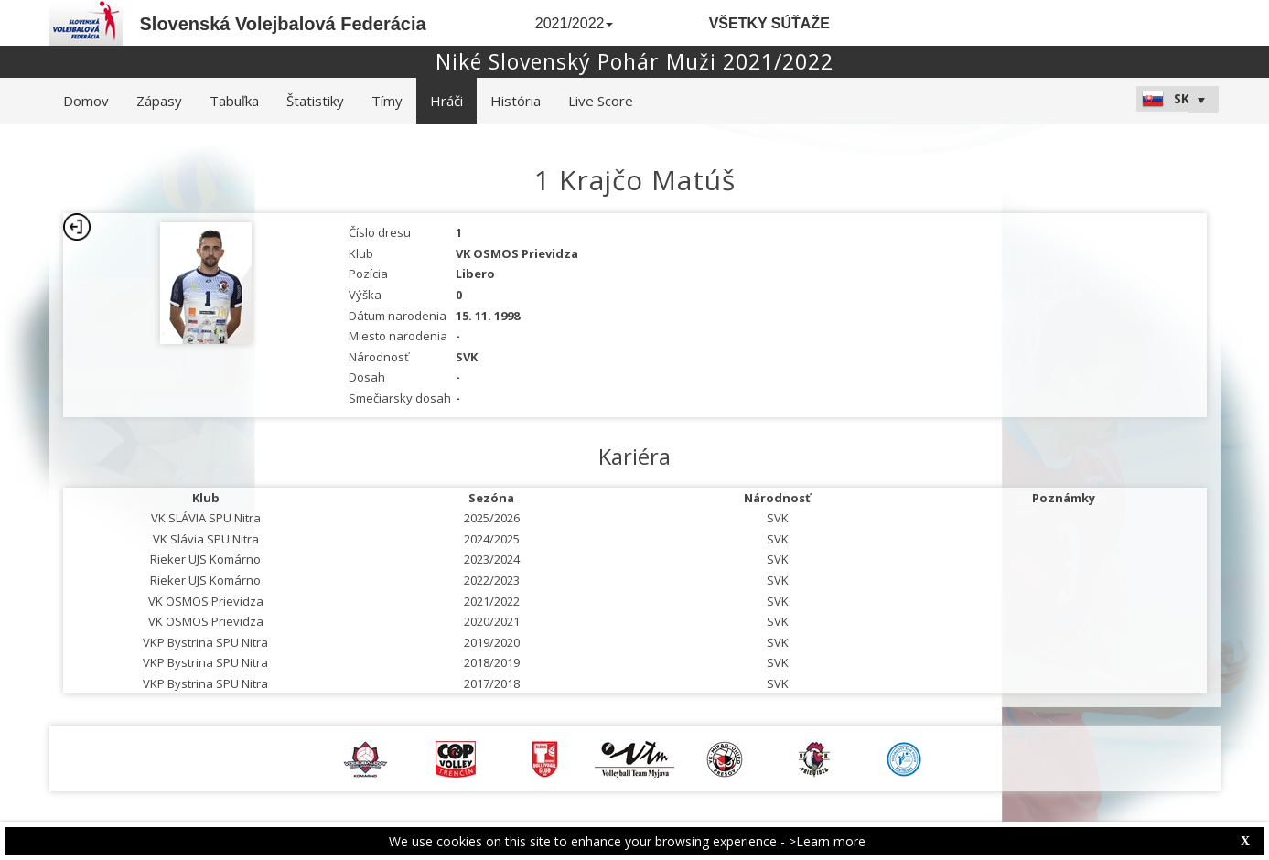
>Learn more (827, 841)
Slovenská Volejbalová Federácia (283, 24)
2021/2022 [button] (574, 23)
